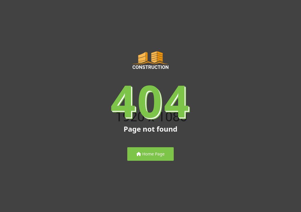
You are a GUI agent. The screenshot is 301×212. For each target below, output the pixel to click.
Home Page (150, 154)
